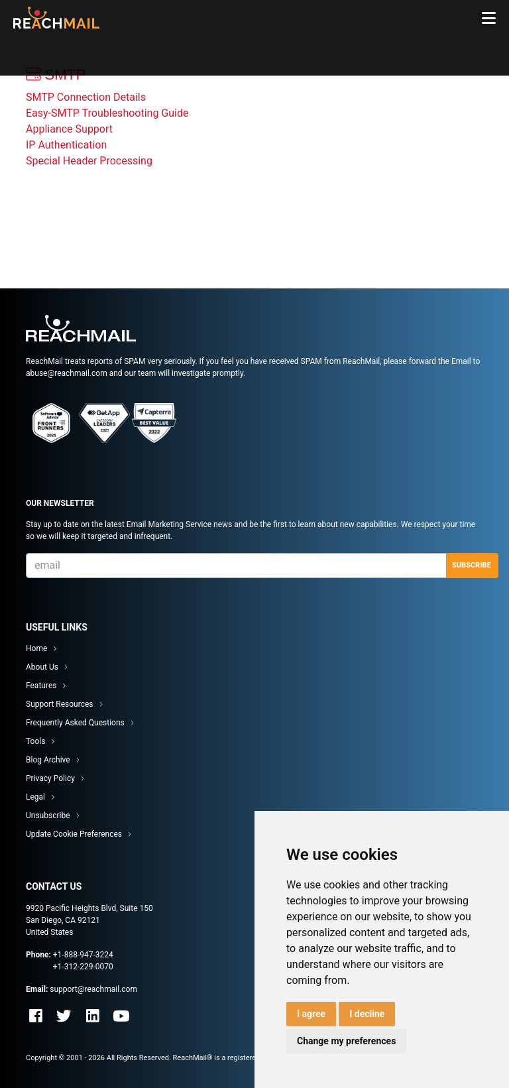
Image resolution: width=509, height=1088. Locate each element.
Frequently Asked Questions (75, 722)
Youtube (121, 1016)
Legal (35, 797)
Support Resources (59, 704)
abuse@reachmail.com (66, 373)
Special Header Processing (89, 160)
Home (36, 648)
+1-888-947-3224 (83, 954)
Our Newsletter (60, 503)
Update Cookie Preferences (74, 834)
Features (41, 685)
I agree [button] (311, 1013)
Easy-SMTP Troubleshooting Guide (107, 113)
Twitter (64, 1016)
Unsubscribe (48, 815)
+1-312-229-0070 (83, 966)
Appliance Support (69, 129)
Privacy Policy (50, 778)
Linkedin (93, 1016)
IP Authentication (66, 145)
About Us (42, 667)
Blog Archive (48, 759)
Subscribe (471, 565)
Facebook (36, 1016)
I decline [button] (366, 1013)
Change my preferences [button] (346, 1041)
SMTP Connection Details (86, 97)
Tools (35, 741)
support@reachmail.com (93, 989)
